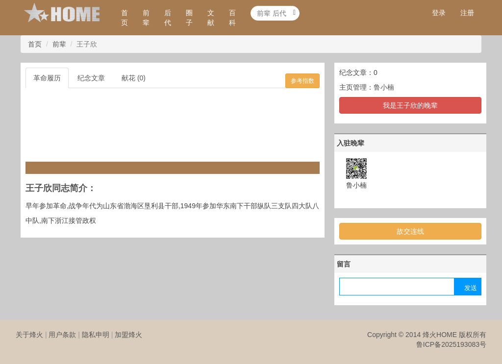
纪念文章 (91, 78)
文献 (210, 17)
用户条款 (62, 335)
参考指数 (302, 80)
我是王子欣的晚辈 (410, 105)
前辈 (146, 17)
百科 (232, 17)
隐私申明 (95, 335)
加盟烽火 (128, 335)
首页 (124, 17)
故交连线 (410, 231)
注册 (467, 13)
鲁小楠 (384, 87)
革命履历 (47, 78)
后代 (167, 17)
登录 (439, 13)
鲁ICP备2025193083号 (451, 344)
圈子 (189, 17)
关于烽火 (29, 335)
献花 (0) (134, 78)
